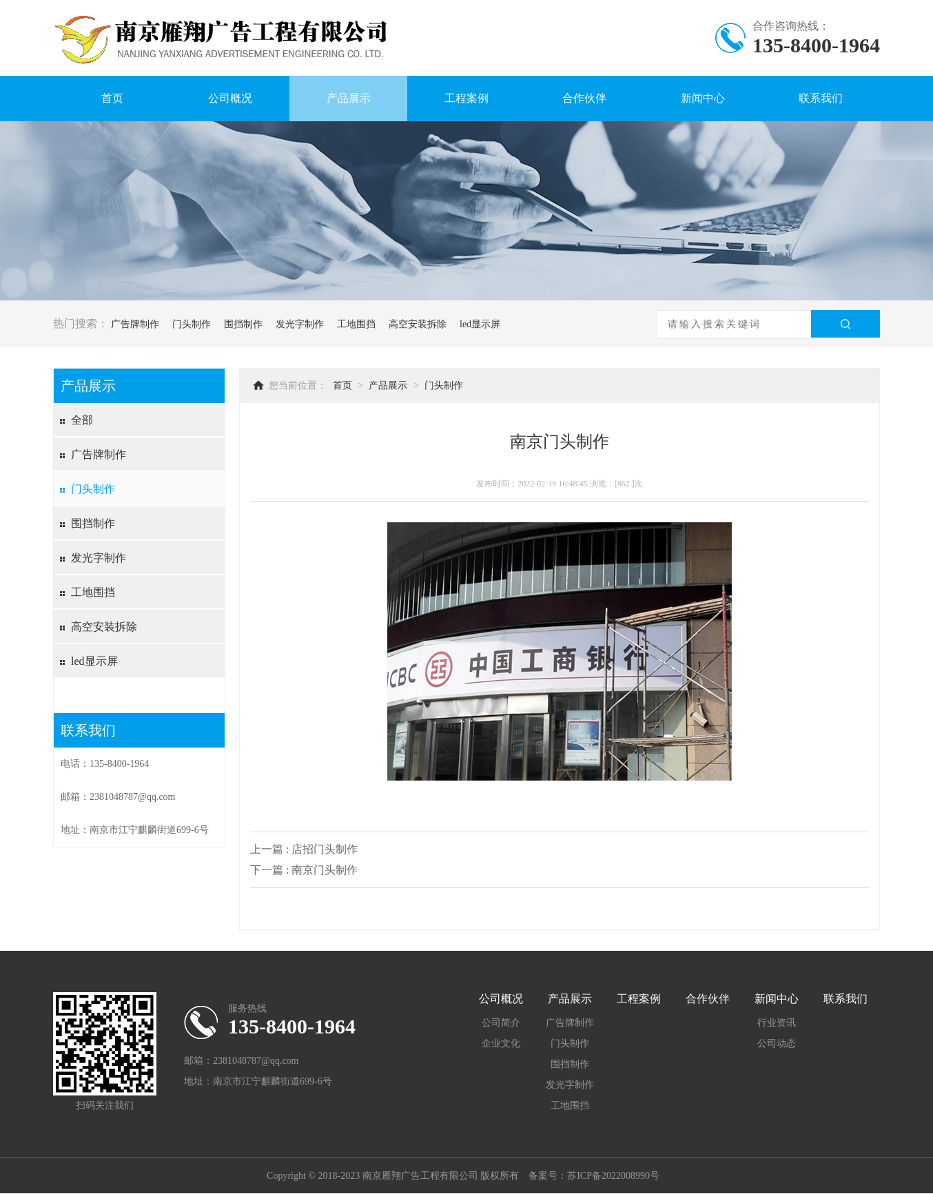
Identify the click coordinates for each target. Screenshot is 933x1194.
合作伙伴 (584, 98)
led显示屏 (480, 324)
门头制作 (191, 324)
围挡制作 (243, 324)
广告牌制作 (135, 324)
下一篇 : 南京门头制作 (304, 870)
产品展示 (349, 98)
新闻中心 (703, 98)
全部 (82, 420)
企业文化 (501, 1043)
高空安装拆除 (418, 324)
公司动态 (776, 1043)
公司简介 (501, 1023)
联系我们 (821, 98)
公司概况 (230, 98)
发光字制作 (300, 324)
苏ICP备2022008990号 (613, 1176)
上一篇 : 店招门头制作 (304, 849)
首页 (112, 98)
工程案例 (466, 98)
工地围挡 (356, 324)
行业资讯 (776, 1023)
